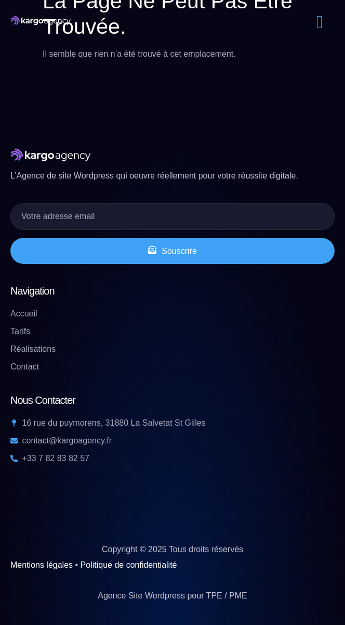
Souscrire (172, 251)
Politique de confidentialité (129, 564)
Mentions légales (41, 564)
